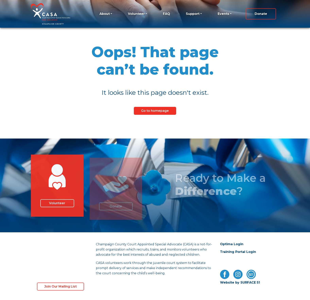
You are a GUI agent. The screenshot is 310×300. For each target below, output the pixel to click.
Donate (261, 14)
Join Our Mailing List (60, 286)
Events (223, 14)
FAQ (166, 14)
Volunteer (136, 14)
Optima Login (231, 244)
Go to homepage (155, 111)
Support (192, 14)
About (104, 14)
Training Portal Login (238, 252)
